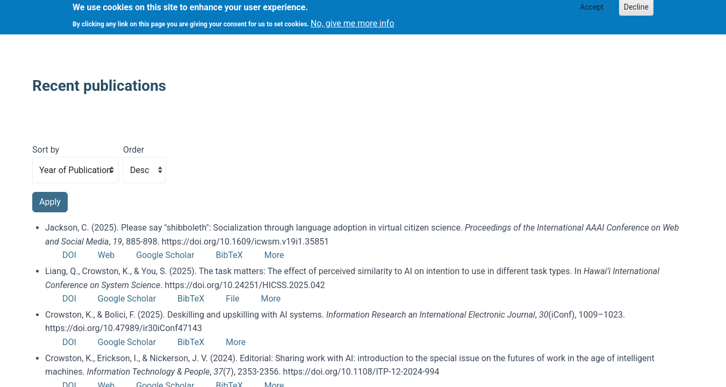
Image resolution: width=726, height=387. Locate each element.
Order (133, 150)
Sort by (45, 150)
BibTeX (229, 255)
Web (106, 255)
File (232, 298)
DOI (69, 255)
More (274, 255)
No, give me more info (352, 20)
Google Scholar (165, 255)
